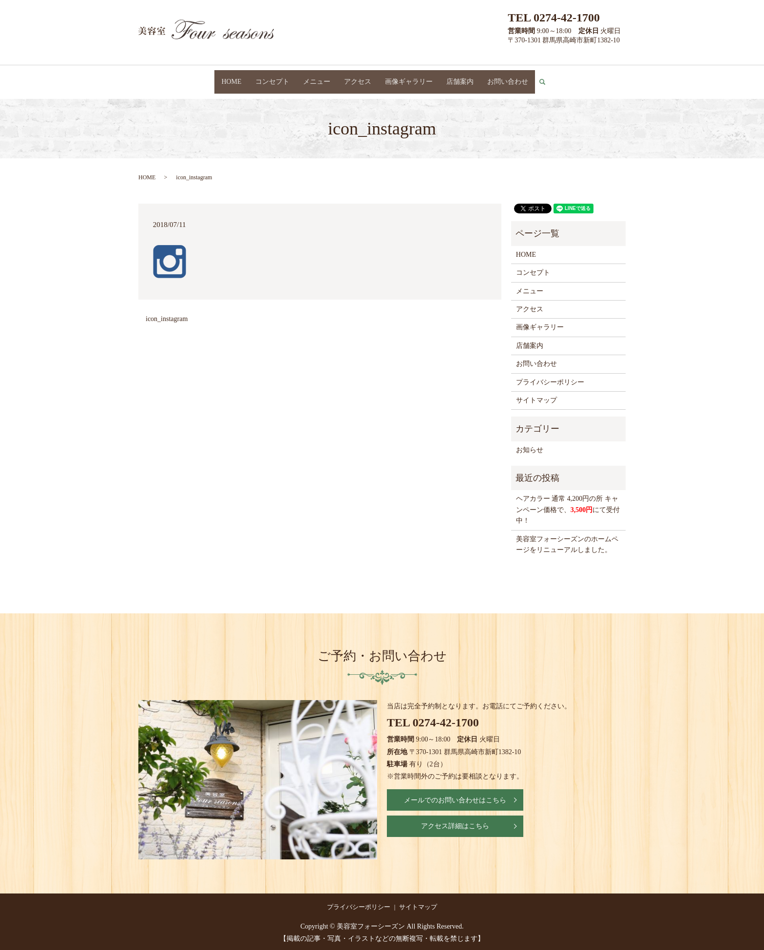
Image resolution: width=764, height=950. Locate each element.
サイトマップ (536, 391)
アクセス (357, 77)
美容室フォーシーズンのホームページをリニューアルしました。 (567, 536)
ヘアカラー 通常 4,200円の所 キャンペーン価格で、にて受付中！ (568, 501)
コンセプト (272, 77)
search (546, 77)
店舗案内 (460, 77)
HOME (231, 77)
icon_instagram (167, 310)
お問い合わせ (507, 77)
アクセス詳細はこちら (455, 817)
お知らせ (529, 441)
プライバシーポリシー (550, 373)
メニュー (316, 77)
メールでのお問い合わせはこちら (455, 791)
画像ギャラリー (409, 77)
